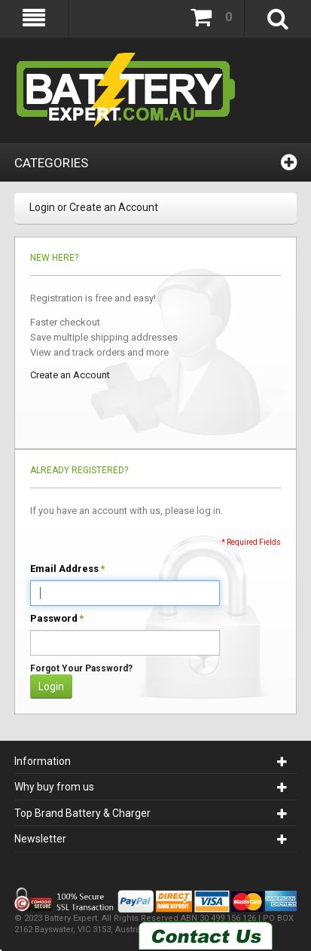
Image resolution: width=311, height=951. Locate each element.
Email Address (64, 568)
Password (54, 618)
